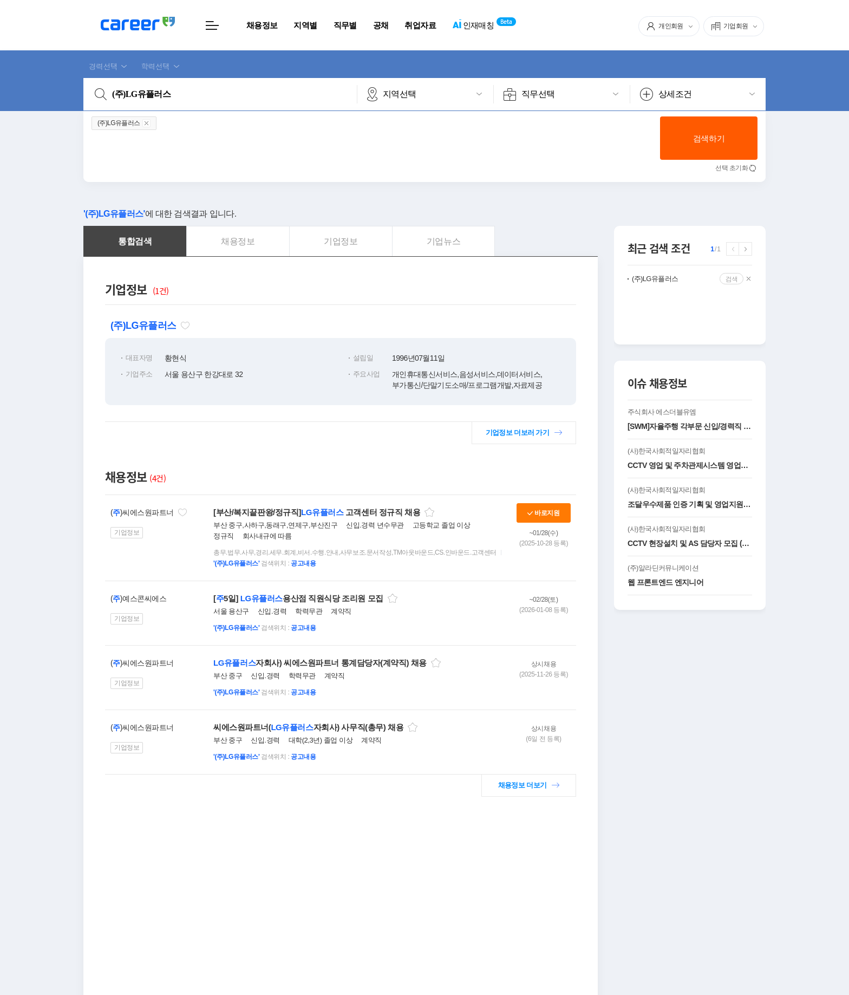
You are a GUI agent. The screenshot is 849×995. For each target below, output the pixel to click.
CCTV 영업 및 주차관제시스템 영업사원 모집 (690, 465)
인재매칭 (473, 25)
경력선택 (103, 66)
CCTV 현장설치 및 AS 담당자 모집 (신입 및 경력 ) (690, 543)
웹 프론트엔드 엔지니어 (665, 582)
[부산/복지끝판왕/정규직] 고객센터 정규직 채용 (316, 512)
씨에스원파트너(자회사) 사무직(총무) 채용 (308, 727)
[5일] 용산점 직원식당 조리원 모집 (298, 598)
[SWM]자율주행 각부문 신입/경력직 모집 (690, 426)
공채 (381, 25)
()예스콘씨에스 (138, 598)
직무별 (345, 25)
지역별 (305, 25)
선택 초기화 (731, 168)
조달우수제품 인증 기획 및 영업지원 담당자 (690, 504)
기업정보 (126, 532)
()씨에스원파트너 (142, 512)
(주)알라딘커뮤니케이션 (663, 568)
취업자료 (419, 25)
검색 (732, 278)
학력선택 (155, 66)
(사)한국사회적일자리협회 (666, 451)
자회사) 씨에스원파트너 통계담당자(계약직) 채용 (320, 662)
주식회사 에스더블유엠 (662, 412)
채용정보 (261, 25)
